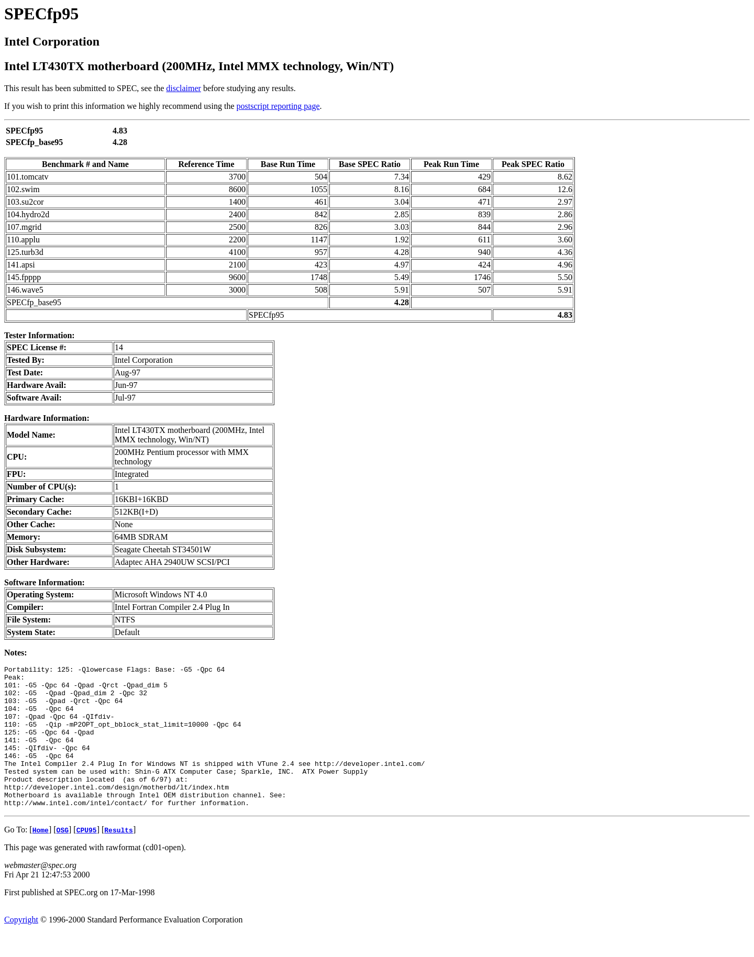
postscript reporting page (278, 106)
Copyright (21, 947)
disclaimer (183, 88)
